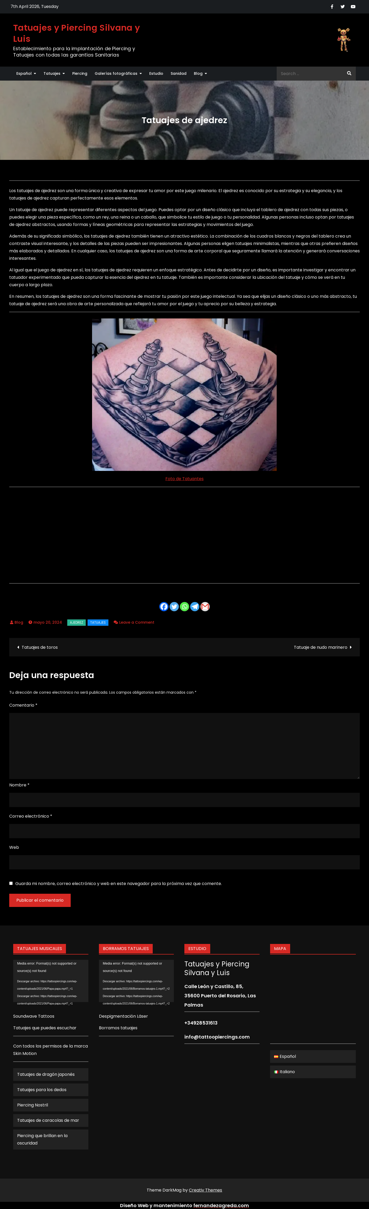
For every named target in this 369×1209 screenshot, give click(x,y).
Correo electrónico (30, 816)
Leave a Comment (136, 622)
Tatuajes (52, 73)
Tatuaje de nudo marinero (320, 647)
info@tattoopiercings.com (217, 1037)
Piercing (79, 73)
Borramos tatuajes (118, 1028)
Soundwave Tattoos (33, 1016)
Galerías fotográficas (116, 73)
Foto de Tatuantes (184, 479)
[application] (50, 981)
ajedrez (76, 622)
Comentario (23, 705)
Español (24, 73)
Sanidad (178, 73)
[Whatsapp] (184, 606)
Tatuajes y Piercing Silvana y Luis (76, 33)
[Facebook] (164, 606)
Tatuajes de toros (40, 647)
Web (14, 847)
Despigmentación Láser (123, 1016)
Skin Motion (25, 1053)
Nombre (19, 785)
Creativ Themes (205, 1190)
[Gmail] (205, 606)
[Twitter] (174, 606)
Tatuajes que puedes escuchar (44, 1028)
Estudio (156, 73)
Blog (198, 73)
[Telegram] (194, 606)
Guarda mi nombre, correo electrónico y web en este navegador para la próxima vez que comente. (118, 884)
